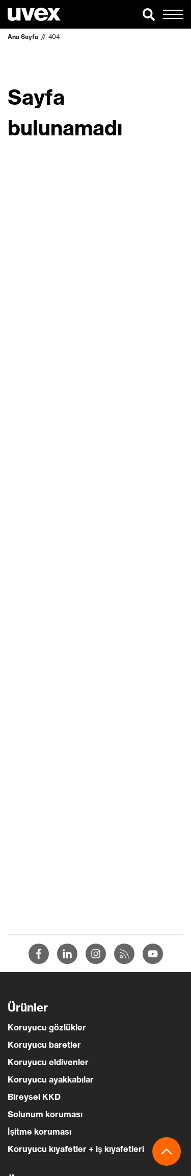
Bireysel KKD (34, 1097)
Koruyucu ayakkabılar (51, 1079)
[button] (149, 14)
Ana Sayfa (23, 36)
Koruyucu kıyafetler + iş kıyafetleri (76, 1149)
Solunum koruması (45, 1114)
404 (54, 36)
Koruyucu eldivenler (48, 1062)
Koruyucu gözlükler (47, 1027)
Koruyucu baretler (44, 1045)
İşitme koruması (39, 1131)
